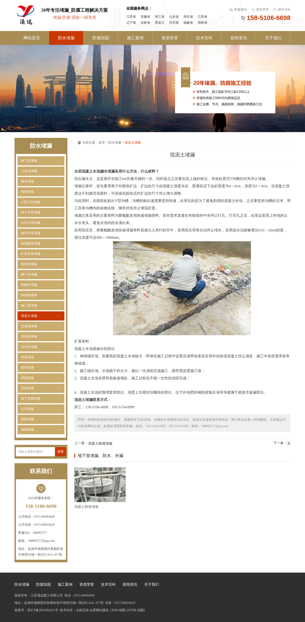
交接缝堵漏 (29, 326)
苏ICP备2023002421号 (42, 610)
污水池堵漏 (29, 171)
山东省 (174, 16)
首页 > (103, 142)
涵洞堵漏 (27, 429)
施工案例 (135, 38)
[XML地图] (118, 610)
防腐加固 (100, 38)
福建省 (188, 22)
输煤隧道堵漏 (30, 243)
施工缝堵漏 (29, 305)
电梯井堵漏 (29, 285)
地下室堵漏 (29, 160)
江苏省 (131, 16)
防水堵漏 (66, 38)
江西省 (202, 16)
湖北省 (188, 16)
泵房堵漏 (27, 388)
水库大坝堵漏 (30, 222)
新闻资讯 (238, 38)
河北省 (174, 22)
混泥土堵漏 (29, 316)
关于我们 (273, 38)
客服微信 (241, 9)
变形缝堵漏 (29, 336)
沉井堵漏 (27, 409)
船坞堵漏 (27, 367)
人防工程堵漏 (30, 202)
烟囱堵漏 (27, 419)
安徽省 (145, 16)
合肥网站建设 (99, 610)
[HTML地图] (136, 610)
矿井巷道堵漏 (30, 254)
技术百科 (204, 38)
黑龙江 (159, 22)
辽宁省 (131, 22)
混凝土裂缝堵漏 (100, 443)
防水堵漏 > (116, 142)
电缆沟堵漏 (29, 264)
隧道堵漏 (27, 181)
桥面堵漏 (27, 378)
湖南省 (202, 22)
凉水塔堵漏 (29, 347)
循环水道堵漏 (30, 233)
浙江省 (159, 16)
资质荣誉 (262, 9)
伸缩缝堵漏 (29, 295)
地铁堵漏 (27, 191)
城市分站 (284, 9)
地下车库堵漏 (30, 212)
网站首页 (31, 38)
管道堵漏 (27, 357)
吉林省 (145, 22)
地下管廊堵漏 (30, 398)
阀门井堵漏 (29, 274)
